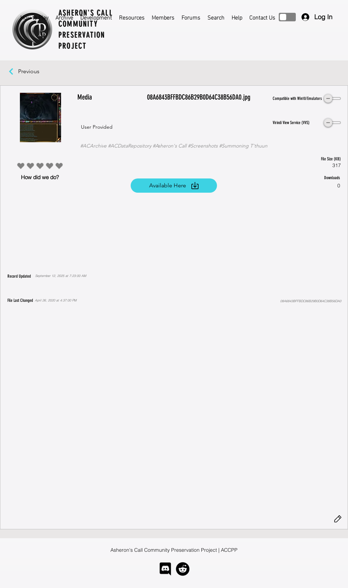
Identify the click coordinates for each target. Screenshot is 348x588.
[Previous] (32, 71)
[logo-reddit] (183, 569)
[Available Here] (174, 185)
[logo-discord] (165, 569)
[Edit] (337, 519)
